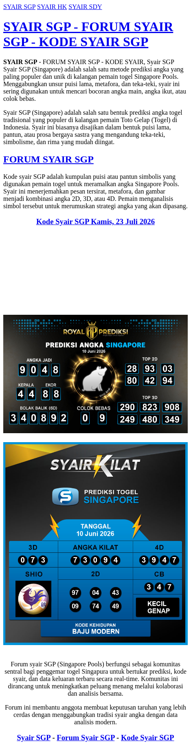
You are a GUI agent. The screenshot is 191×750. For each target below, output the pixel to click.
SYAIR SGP (19, 6)
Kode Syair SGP (95, 221)
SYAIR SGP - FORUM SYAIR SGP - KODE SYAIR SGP (88, 34)
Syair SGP (33, 737)
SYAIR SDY (85, 6)
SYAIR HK (52, 6)
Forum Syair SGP (85, 737)
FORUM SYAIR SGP (48, 159)
